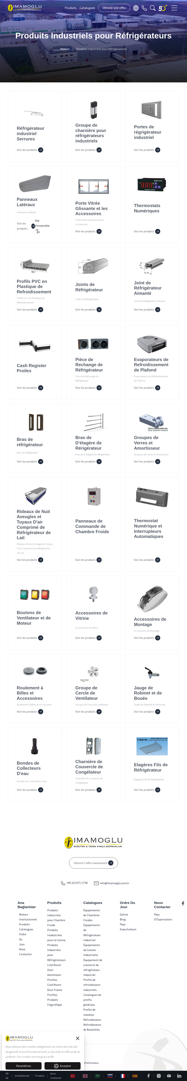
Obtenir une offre (114, 8)
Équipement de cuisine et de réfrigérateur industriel (92, 967)
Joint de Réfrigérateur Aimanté (148, 288)
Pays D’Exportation (163, 917)
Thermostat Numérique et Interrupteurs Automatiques (148, 528)
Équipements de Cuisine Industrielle (91, 950)
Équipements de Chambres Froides (91, 915)
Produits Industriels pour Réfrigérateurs (101, 49)
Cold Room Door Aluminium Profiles (54, 972)
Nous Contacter (55, 1076)
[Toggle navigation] (174, 7)
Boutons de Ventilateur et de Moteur (34, 618)
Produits (71, 8)
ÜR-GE (7, 1076)
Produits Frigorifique (54, 1002)
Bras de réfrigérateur (30, 442)
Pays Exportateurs (128, 926)
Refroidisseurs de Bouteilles (92, 1027)
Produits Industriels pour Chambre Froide (56, 917)
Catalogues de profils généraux (92, 999)
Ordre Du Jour (20, 939)
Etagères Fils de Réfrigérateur (151, 767)
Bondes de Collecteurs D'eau (29, 768)
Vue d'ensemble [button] (42, 226)
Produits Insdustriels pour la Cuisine (56, 935)
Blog (123, 919)
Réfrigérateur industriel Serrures (31, 133)
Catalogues (87, 8)
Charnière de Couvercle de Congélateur (89, 767)
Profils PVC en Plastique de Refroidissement (34, 286)
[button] (78, 1038)
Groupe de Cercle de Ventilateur (86, 693)
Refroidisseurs (92, 1019)
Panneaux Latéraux (27, 202)
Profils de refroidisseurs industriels (92, 984)
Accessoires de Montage (150, 622)
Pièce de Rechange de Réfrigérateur (89, 365)
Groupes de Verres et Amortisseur (147, 443)
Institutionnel (22, 1075)
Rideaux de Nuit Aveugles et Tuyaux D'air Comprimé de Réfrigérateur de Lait (34, 524)
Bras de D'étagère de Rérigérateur (88, 443)
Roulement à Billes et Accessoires (30, 693)
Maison (64, 49)
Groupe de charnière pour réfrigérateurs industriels (90, 133)
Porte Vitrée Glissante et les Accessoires (91, 208)
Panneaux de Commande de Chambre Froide (92, 526)
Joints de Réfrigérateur (89, 287)
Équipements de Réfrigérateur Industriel (92, 932)
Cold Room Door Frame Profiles (54, 989)
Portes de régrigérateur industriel (147, 132)
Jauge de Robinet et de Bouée (148, 693)
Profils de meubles (89, 1012)
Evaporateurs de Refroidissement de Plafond (151, 365)
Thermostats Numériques (147, 208)
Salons (124, 914)
